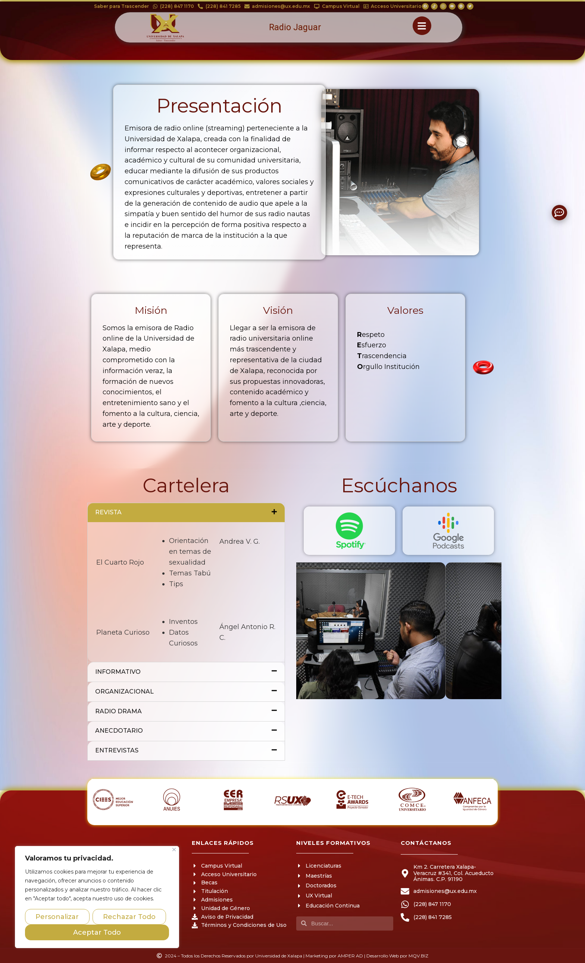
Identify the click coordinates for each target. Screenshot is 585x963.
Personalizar (57, 917)
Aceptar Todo (97, 932)
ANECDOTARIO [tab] (186, 731)
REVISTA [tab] (186, 513)
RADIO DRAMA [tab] (186, 711)
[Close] (174, 849)
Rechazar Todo (129, 917)
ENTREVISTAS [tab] (186, 751)
